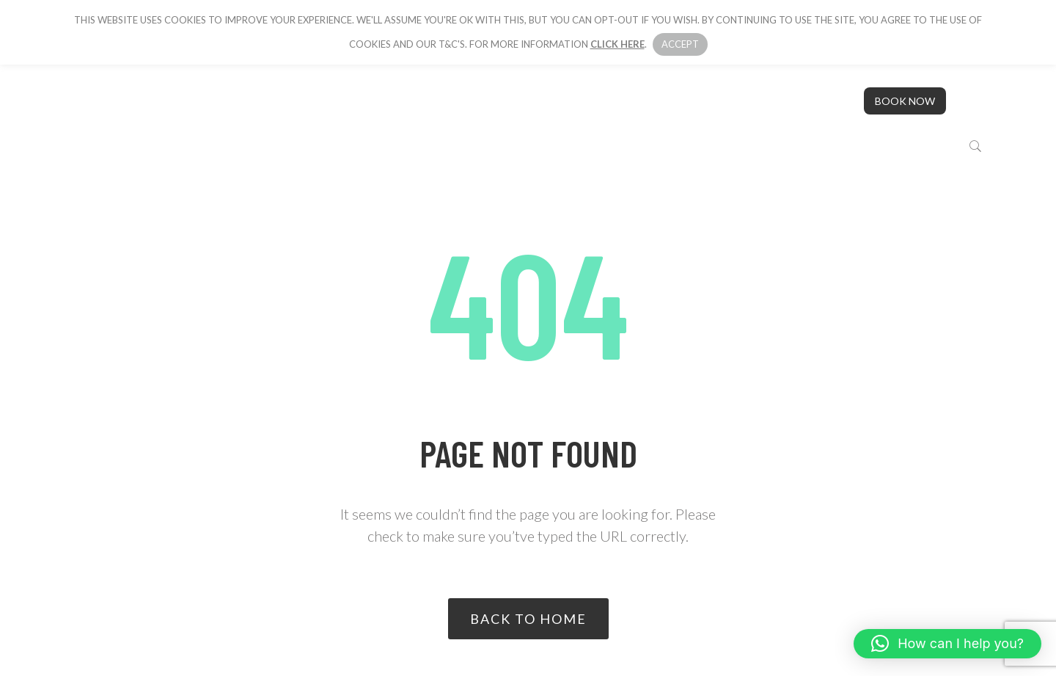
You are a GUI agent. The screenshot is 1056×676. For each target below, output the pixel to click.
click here (617, 44)
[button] (947, 643)
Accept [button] (680, 44)
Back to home (528, 619)
